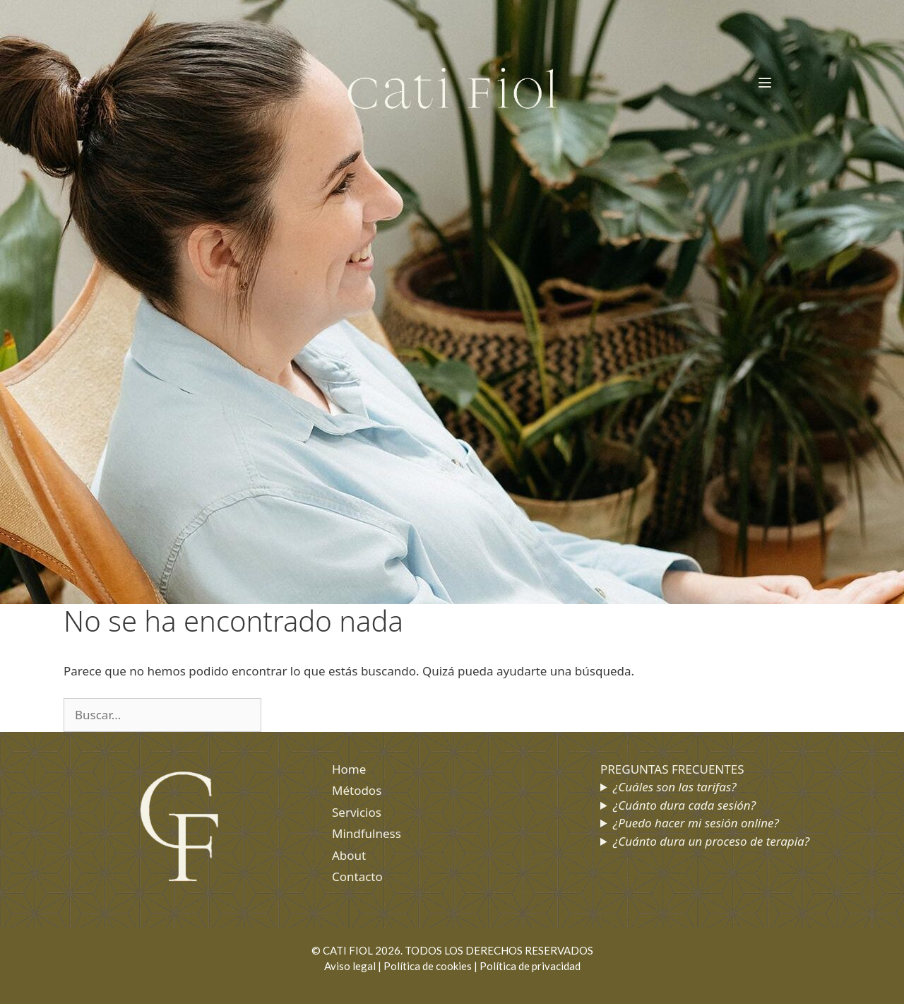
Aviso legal (350, 965)
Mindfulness (366, 833)
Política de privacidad (530, 965)
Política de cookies (427, 965)
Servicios (356, 812)
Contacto (357, 876)
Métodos (356, 790)
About (349, 855)
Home (349, 769)
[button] (765, 83)
